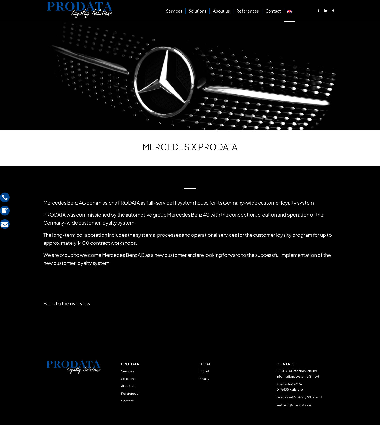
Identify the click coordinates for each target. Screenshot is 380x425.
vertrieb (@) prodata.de (294, 405)
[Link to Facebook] (318, 10)
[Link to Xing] (333, 10)
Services (127, 371)
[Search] (300, 11)
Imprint (204, 371)
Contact (127, 401)
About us (127, 386)
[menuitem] (174, 11)
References (129, 393)
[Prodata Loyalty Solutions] (79, 11)
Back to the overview (66, 303)
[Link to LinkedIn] (325, 10)
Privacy (204, 379)
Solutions (128, 379)
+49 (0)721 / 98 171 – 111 (305, 397)
